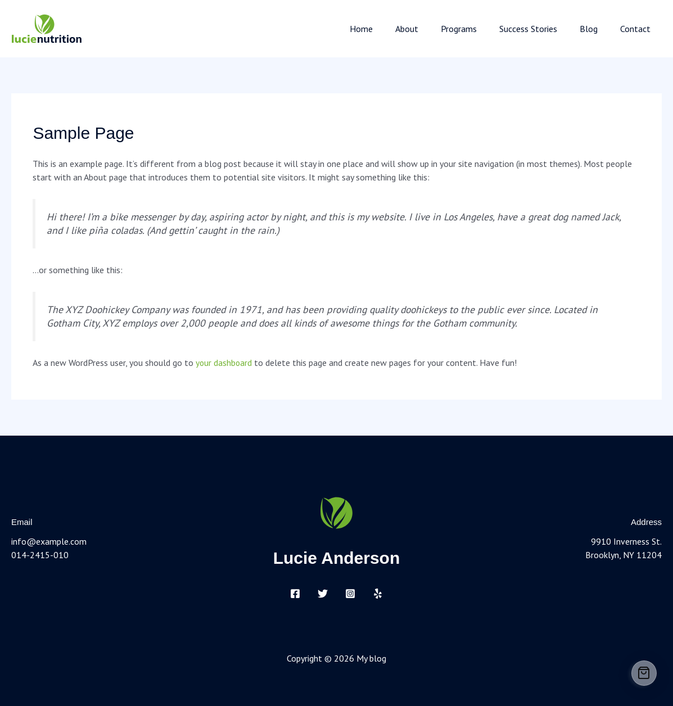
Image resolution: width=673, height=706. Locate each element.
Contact (637, 28)
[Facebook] (295, 594)
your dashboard (224, 362)
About (427, 28)
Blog (595, 28)
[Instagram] (350, 594)
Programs (475, 28)
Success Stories (539, 28)
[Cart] (644, 673)
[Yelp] (378, 594)
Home (386, 28)
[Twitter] (323, 594)
